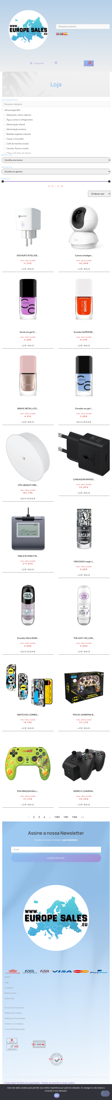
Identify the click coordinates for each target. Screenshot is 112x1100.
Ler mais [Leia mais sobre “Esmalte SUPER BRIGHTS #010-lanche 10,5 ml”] (84, 345)
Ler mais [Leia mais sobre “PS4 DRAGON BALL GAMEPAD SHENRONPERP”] (28, 804)
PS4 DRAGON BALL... (28, 791)
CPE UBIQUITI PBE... (28, 485)
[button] (37, 63)
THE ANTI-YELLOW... (83, 638)
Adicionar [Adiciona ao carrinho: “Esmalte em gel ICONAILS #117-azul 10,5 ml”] (83, 422)
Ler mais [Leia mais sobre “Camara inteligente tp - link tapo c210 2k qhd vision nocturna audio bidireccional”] (84, 269)
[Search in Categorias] (56, 104)
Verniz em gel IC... (28, 332)
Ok (56, 1095)
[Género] (56, 171)
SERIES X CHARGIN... (84, 791)
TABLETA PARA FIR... (28, 556)
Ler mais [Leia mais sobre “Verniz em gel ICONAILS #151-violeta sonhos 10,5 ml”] (28, 345)
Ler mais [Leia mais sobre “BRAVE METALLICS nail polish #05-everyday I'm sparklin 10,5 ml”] (28, 422)
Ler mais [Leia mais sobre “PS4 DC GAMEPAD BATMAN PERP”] (84, 728)
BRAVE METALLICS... (28, 408)
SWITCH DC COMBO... (28, 714)
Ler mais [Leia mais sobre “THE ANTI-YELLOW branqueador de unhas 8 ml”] (84, 651)
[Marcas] (56, 160)
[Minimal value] (56, 181)
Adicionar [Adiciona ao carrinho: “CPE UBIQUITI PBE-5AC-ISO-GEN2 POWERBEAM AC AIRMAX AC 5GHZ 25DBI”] (28, 498)
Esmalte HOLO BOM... (28, 638)
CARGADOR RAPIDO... (84, 479)
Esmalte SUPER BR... (84, 332)
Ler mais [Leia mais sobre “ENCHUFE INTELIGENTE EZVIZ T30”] (28, 269)
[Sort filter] (99, 194)
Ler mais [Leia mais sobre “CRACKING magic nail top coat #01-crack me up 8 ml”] (84, 575)
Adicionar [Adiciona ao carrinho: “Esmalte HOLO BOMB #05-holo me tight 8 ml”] (28, 651)
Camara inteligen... (84, 255)
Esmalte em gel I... (84, 408)
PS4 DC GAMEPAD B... (84, 714)
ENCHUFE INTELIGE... (28, 255)
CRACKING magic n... (84, 561)
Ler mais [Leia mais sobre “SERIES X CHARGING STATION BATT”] (84, 804)
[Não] (105, 1094)
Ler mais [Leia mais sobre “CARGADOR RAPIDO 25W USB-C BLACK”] (84, 493)
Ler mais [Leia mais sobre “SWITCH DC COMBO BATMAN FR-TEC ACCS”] (28, 728)
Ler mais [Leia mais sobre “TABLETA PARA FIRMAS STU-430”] (28, 569)
